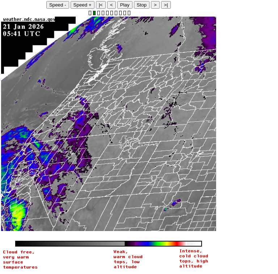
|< (101, 5)
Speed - (57, 5)
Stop (142, 5)
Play (125, 5)
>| (166, 5)
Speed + (82, 5)
